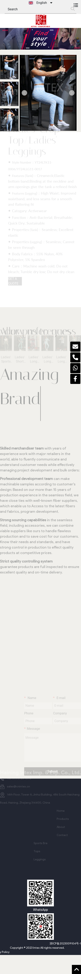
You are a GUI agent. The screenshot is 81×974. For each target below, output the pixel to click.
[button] (24, 92)
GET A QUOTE (13, 279)
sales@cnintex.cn (18, 782)
